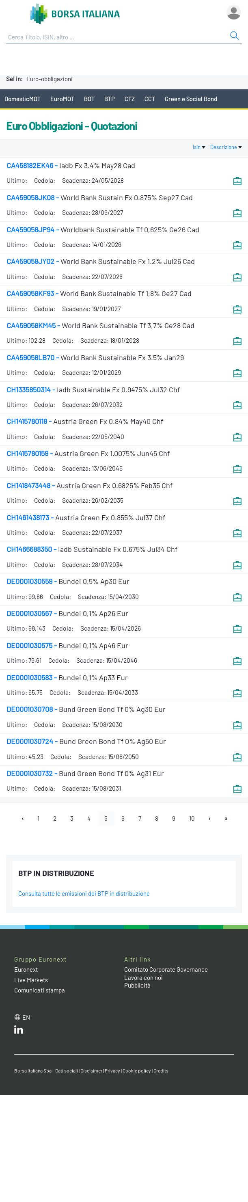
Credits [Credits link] (160, 1070)
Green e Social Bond (191, 98)
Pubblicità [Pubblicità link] (137, 985)
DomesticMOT (22, 98)
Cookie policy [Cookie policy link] (137, 1070)
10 (191, 818)
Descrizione (226, 147)
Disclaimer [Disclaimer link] (91, 1070)
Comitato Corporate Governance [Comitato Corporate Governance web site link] (166, 969)
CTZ (130, 98)
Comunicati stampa (39, 990)
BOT (89, 98)
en (26, 1017)
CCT (149, 98)
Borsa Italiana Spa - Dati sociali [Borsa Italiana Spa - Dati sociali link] (46, 1070)
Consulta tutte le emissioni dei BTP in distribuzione (84, 893)
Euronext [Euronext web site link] (26, 969)
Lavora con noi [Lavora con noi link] (143, 977)
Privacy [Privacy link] (112, 1070)
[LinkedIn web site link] (18, 1031)
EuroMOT (62, 98)
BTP (109, 98)
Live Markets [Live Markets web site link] (31, 980)
